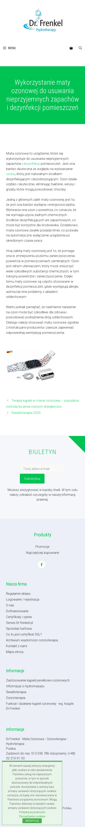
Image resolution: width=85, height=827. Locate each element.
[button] (80, 48)
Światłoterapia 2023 (25, 413)
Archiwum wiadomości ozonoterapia (32, 640)
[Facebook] (41, 564)
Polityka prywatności (32, 812)
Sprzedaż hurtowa (19, 628)
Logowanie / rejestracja (22, 599)
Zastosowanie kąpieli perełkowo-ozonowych (38, 680)
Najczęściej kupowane (42, 553)
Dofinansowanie (17, 611)
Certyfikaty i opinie (19, 617)
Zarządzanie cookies (32, 816)
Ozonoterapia (15, 698)
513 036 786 (40, 753)
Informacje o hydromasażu (25, 686)
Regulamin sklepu (18, 594)
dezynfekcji (31, 164)
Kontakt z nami (16, 646)
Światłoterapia (16, 692)
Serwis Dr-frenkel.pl (19, 623)
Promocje (42, 547)
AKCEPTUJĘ (32, 820)
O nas (10, 605)
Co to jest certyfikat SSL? (24, 634)
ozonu (10, 174)
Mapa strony (15, 652)
